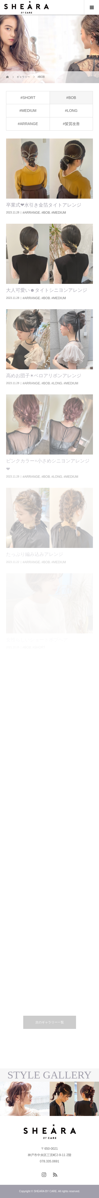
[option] (25, 1099)
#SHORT (27, 98)
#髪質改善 (71, 124)
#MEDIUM (27, 110)
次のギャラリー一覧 (49, 1022)
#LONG (71, 110)
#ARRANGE (28, 124)
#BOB (71, 98)
